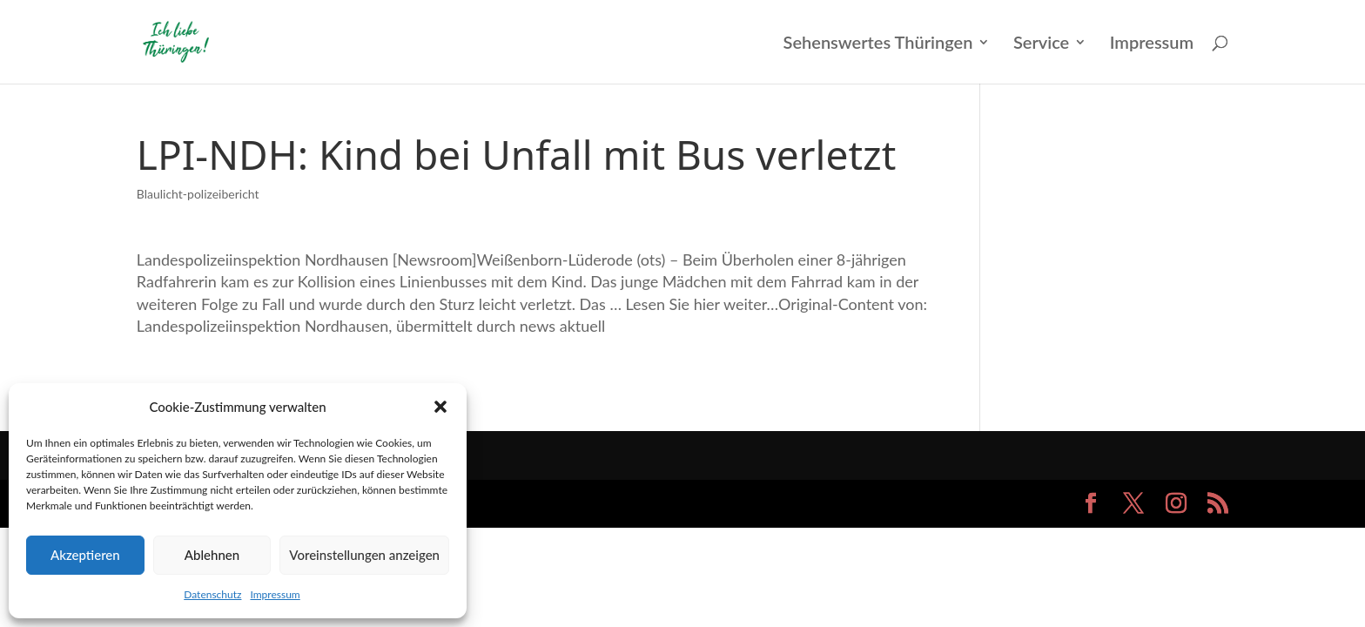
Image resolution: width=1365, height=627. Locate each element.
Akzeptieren (85, 555)
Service (1041, 44)
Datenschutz (212, 594)
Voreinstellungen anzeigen (364, 555)
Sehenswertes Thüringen (878, 44)
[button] (440, 406)
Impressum (274, 594)
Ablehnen (212, 555)
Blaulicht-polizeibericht (198, 193)
